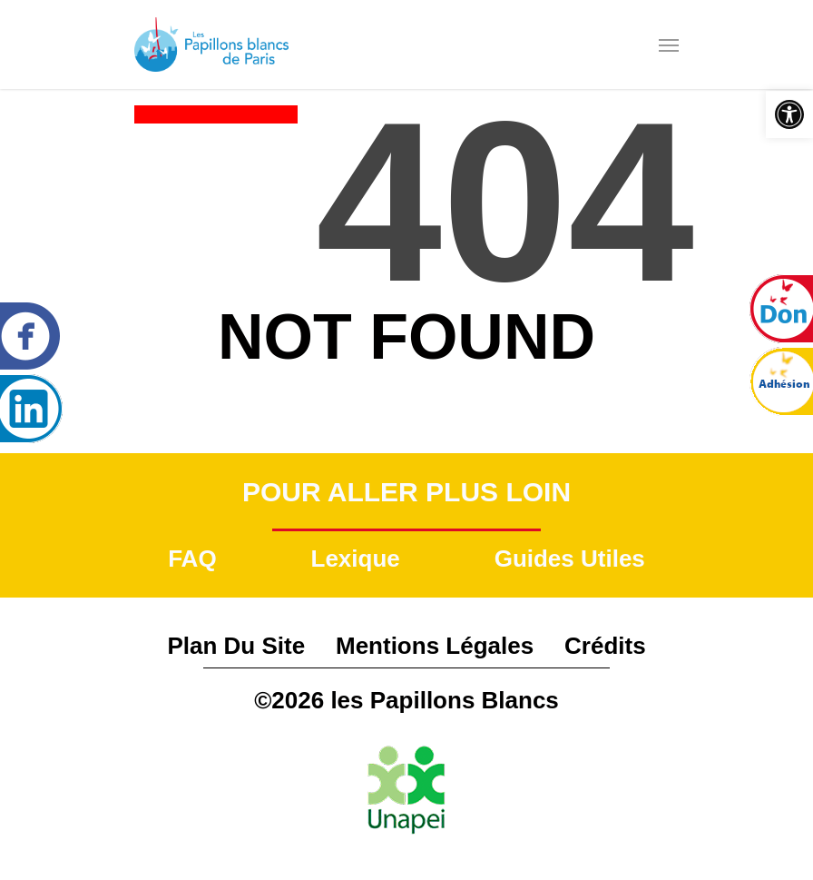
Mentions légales (435, 645)
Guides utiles (570, 558)
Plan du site (236, 645)
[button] (789, 114)
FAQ (192, 558)
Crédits (605, 645)
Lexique (355, 558)
